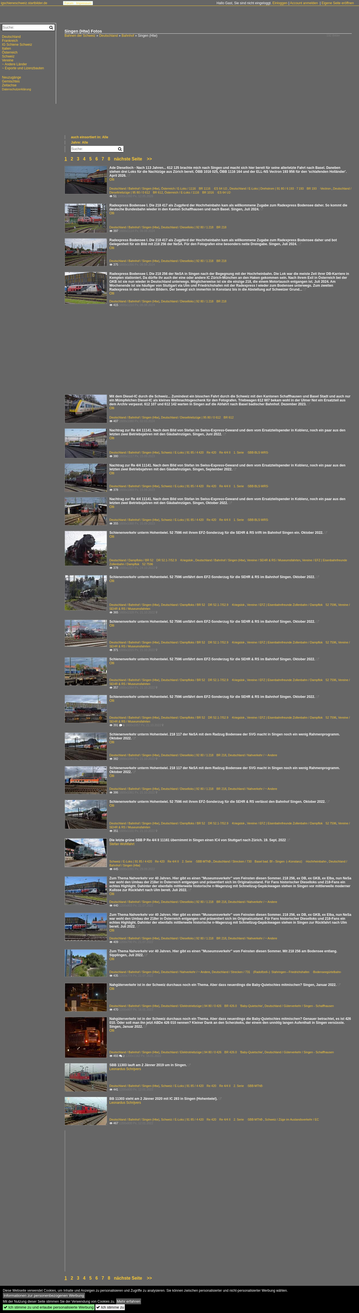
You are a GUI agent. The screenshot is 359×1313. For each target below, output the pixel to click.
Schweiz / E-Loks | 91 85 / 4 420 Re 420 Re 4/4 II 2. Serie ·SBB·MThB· (160, 861)
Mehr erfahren (129, 1301)
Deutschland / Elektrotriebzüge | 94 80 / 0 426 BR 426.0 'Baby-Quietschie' (212, 1006)
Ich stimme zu (110, 1307)
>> (149, 159)
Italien (6, 48)
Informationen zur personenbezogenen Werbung (44, 1295)
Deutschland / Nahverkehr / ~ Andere (252, 755)
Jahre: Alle (79, 142)
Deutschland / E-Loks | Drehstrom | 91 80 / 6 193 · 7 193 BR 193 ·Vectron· (280, 188)
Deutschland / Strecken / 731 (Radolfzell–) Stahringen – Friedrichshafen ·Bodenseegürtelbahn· (277, 972)
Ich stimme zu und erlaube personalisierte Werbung (49, 1307)
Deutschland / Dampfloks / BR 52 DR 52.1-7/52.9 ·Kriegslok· (151, 560)
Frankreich (10, 41)
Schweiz (8, 56)
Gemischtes (11, 81)
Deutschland (108, 36)
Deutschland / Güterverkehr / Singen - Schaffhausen (299, 1006)
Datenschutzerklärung (16, 89)
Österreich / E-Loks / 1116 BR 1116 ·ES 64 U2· (194, 188)
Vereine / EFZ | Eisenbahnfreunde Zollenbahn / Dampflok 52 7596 (291, 604)
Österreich (9, 52)
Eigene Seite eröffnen (337, 3)
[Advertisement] (209, 92)
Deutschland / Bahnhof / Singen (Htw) (134, 188)
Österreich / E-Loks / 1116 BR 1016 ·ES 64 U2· (197, 192)
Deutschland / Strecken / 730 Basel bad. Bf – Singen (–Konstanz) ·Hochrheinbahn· (270, 861)
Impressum (83, 3)
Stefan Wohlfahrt (121, 844)
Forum (69, 3)
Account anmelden (304, 3)
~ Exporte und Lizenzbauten (23, 68)
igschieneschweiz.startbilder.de (24, 3)
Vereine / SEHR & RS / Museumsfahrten (273, 560)
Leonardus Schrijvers (125, 1069)
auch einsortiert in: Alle (89, 137)
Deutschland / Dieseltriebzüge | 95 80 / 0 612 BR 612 (197, 417)
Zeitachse (9, 85)
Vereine (7, 60)
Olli (111, 179)
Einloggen (279, 3)
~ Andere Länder (14, 64)
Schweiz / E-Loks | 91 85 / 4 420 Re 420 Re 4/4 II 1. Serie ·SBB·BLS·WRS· (215, 452)
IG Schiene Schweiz (17, 45)
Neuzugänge (11, 77)
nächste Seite (128, 159)
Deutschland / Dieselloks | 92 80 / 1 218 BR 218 (193, 227)
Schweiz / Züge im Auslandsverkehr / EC (292, 1119)
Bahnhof (127, 36)
